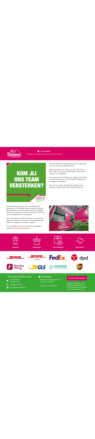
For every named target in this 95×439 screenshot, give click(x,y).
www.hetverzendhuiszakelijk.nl (21, 228)
